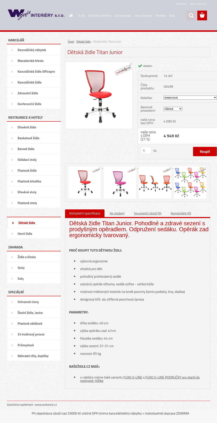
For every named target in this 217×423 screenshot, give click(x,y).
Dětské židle (26, 222)
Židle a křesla (27, 257)
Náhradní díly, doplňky (33, 355)
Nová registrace (198, 4)
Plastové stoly (27, 202)
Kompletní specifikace (84, 213)
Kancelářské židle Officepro (36, 71)
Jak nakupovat (123, 15)
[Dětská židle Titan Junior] (99, 63)
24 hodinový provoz (31, 334)
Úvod (71, 41)
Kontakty (161, 15)
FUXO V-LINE (133, 377)
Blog (172, 15)
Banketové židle (28, 138)
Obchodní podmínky (99, 15)
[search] (191, 15)
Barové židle (26, 148)
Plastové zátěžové (30, 323)
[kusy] (146, 150)
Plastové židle (27, 170)
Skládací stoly (27, 159)
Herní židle (25, 233)
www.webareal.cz (46, 404)
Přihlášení (181, 4)
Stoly (21, 267)
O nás (81, 15)
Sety (21, 278)
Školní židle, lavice (30, 312)
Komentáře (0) (181, 213)
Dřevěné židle (27, 127)
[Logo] (36, 15)
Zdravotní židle (28, 93)
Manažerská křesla (30, 60)
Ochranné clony (28, 301)
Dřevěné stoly (27, 192)
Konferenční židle (29, 104)
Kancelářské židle (30, 82)
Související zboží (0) (147, 213)
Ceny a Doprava (143, 15)
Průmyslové (26, 345)
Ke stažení (117, 213)
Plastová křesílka (29, 181)
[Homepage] (70, 15)
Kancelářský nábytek (32, 49)
